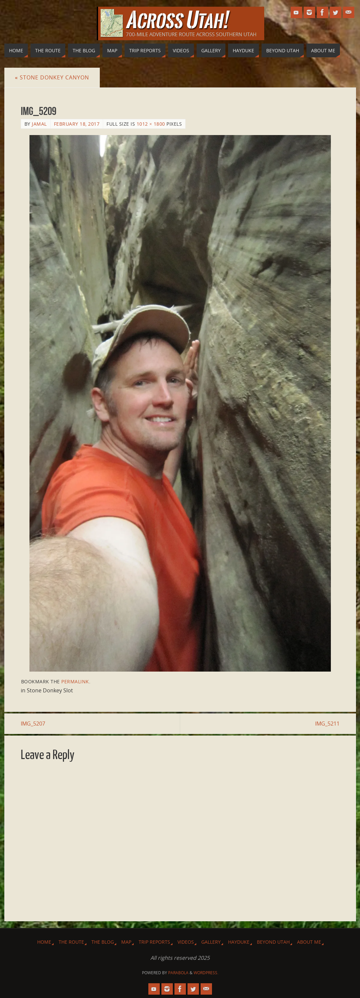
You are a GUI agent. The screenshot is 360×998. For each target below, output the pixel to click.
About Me (309, 942)
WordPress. (206, 973)
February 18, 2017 (77, 124)
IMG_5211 (327, 723)
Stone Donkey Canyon (52, 77)
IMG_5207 (33, 723)
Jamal (39, 124)
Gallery (211, 942)
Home (44, 942)
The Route (71, 942)
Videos (185, 942)
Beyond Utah (273, 942)
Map (126, 942)
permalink (75, 681)
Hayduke (238, 942)
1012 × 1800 (151, 124)
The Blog (102, 942)
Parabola (178, 973)
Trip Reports (154, 942)
